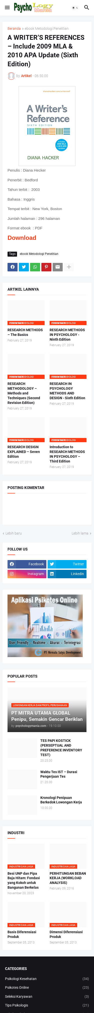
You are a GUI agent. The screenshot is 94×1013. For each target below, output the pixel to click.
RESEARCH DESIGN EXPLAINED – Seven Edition (24, 451)
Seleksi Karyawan (47, 996)
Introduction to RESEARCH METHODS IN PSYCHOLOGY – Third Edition (67, 454)
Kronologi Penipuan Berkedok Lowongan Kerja (61, 800)
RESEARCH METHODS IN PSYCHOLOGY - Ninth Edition (67, 334)
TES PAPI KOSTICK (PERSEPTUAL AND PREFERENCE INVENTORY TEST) (61, 748)
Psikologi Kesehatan (47, 978)
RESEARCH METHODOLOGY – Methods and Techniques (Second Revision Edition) (24, 393)
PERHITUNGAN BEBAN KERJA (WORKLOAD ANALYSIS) (68, 878)
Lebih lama (80, 533)
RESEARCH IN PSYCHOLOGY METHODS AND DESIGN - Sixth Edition (67, 391)
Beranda (14, 29)
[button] (7, 8)
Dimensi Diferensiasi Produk (66, 934)
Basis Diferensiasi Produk (22, 934)
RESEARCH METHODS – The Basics (25, 332)
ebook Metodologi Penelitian (47, 29)
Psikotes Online (47, 987)
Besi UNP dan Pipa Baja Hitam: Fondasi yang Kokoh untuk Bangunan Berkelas (24, 880)
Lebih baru (14, 533)
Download (22, 237)
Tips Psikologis (47, 1005)
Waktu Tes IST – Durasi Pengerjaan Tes (58, 774)
